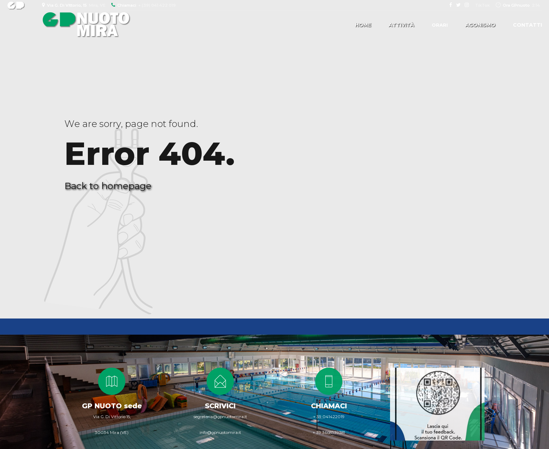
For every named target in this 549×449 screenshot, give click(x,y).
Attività (401, 25)
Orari (440, 25)
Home (363, 25)
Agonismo (480, 25)
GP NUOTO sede (112, 406)
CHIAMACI (329, 406)
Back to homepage (107, 186)
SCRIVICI (220, 406)
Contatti (527, 25)
